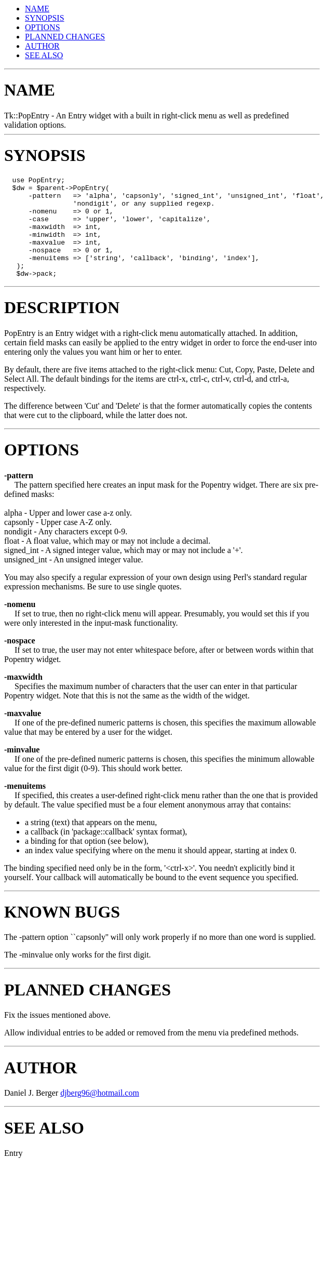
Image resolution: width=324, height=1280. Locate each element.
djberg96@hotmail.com (99, 1113)
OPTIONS (42, 27)
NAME (37, 8)
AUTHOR (42, 46)
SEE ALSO (44, 55)
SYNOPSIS (44, 18)
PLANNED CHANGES (65, 36)
